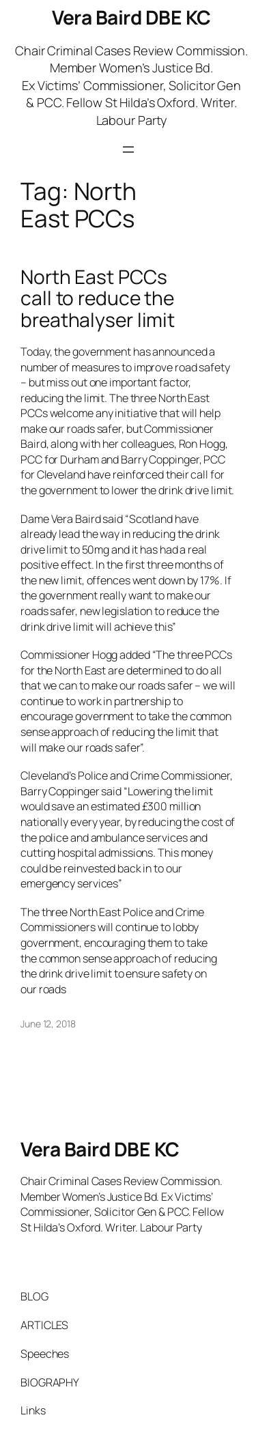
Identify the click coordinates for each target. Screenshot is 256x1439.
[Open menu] (128, 149)
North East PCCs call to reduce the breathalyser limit (97, 298)
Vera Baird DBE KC (131, 17)
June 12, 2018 (48, 1023)
